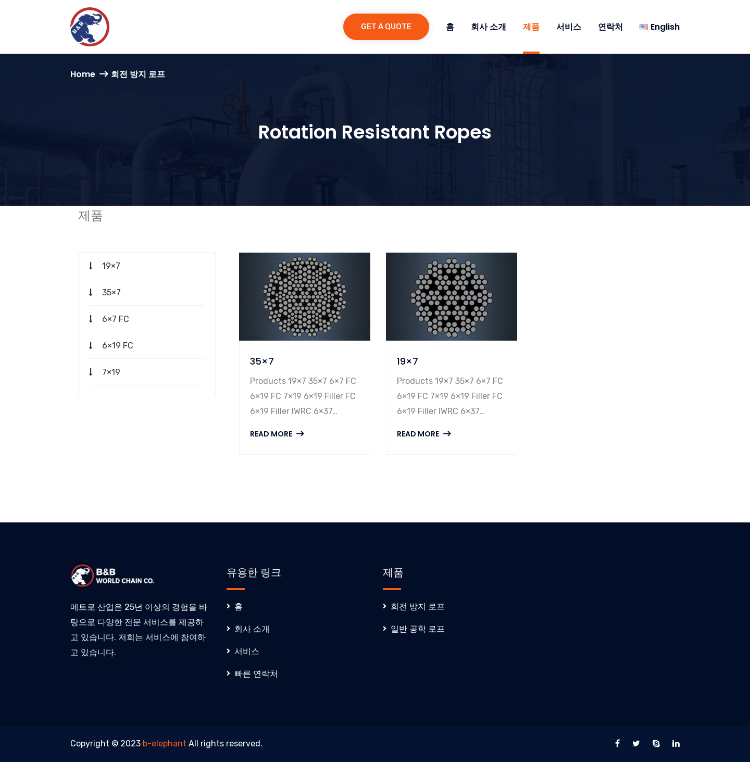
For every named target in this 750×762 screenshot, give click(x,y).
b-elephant (164, 743)
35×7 (111, 292)
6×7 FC (115, 319)
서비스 (568, 27)
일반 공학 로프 (418, 629)
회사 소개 (488, 27)
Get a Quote (386, 26)
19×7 (111, 266)
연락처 (610, 27)
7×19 (111, 372)
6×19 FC (117, 346)
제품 (531, 27)
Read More (277, 434)
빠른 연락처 (256, 674)
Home (82, 74)
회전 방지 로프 (418, 606)
